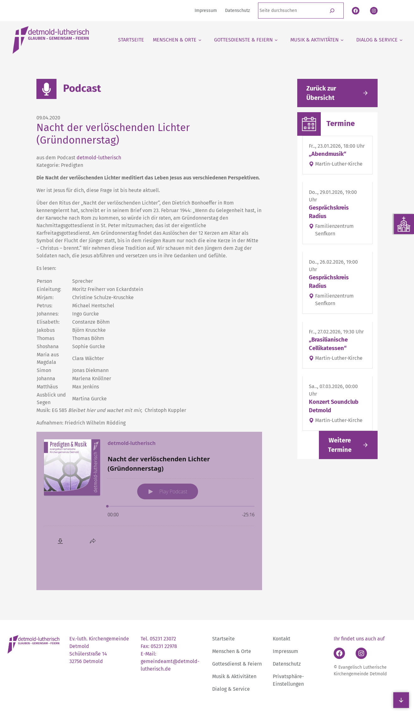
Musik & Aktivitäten (234, 676)
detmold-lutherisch (99, 158)
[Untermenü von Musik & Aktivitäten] (317, 40)
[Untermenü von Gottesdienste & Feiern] (246, 40)
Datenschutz (287, 664)
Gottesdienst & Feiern (237, 664)
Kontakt (281, 639)
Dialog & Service (231, 689)
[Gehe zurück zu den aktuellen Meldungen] (337, 93)
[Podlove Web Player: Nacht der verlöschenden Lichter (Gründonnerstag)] (149, 511)
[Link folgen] (348, 445)
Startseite (223, 639)
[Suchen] (332, 10)
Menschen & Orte (231, 651)
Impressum (285, 651)
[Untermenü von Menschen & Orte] (177, 40)
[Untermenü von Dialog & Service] (379, 40)
